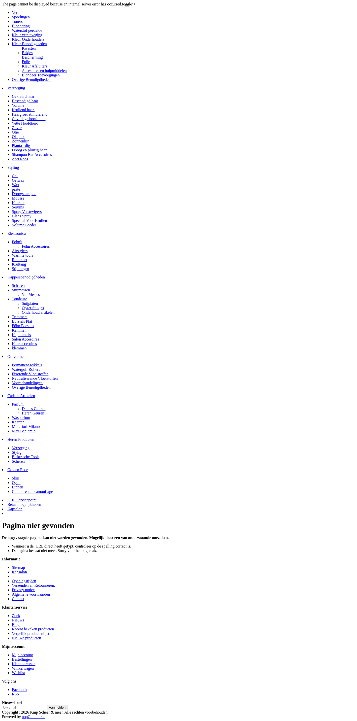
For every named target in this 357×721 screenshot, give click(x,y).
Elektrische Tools (25, 457)
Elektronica (16, 233)
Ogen (16, 483)
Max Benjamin (24, 431)
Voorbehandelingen (27, 383)
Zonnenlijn (20, 141)
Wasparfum (21, 417)
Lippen (17, 487)
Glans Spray (21, 216)
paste (16, 189)
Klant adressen (23, 664)
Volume (18, 105)
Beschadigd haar (25, 101)
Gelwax (18, 180)
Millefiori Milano (26, 426)
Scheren (18, 461)
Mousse (18, 198)
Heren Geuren (33, 413)
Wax (15, 185)
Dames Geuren (34, 409)
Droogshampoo (24, 194)
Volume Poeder (24, 225)
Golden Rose (17, 470)
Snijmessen (21, 290)
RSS (15, 694)
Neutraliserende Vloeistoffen (35, 378)
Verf (15, 12)
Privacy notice (23, 590)
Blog (16, 624)
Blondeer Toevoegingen (41, 75)
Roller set (19, 260)
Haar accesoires (24, 344)
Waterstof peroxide (27, 30)
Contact (18, 599)
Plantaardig (21, 145)
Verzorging (16, 88)
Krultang (19, 264)
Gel (15, 176)
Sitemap (18, 567)
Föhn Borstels (23, 326)
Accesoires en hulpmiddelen (44, 71)
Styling (13, 167)
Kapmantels (21, 335)
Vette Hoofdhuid (25, 123)
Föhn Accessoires (36, 246)
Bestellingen (22, 659)
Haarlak (18, 203)
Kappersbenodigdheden (26, 277)
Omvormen (16, 356)
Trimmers (20, 317)
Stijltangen (20, 269)
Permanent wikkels (27, 365)
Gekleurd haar (23, 96)
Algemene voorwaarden (31, 594)
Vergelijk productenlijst (30, 633)
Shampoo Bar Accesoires (32, 154)
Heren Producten (20, 439)
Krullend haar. (23, 110)
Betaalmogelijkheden (24, 504)
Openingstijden (24, 581)
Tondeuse (19, 299)
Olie (15, 132)
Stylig (16, 452)
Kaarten (18, 422)
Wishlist (18, 673)
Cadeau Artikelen (21, 396)
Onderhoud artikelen (38, 312)
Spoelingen (21, 17)
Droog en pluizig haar (29, 150)
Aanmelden (57, 707)
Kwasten (29, 48)
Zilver (17, 128)
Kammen (19, 330)
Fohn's (17, 242)
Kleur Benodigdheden (29, 44)
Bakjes (27, 53)
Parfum (18, 404)
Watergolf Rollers (26, 369)
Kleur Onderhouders (28, 39)
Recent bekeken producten (33, 629)
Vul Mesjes (31, 294)
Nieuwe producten (26, 638)
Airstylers (20, 251)
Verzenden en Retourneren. (33, 585)
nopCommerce (33, 717)
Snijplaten (30, 303)
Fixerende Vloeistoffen (30, 374)
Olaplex (18, 137)
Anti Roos (20, 159)
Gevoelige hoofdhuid (29, 119)
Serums (18, 207)
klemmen (19, 348)
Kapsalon (14, 509)
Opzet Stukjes (33, 308)
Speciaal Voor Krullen (29, 220)
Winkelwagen (23, 668)
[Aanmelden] (24, 707)
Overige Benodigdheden (31, 79)
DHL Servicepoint (21, 500)
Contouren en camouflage (32, 491)
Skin (15, 478)
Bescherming (32, 57)
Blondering (21, 26)
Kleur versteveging (27, 35)
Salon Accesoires (25, 339)
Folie (26, 62)
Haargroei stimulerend (29, 114)
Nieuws (18, 620)
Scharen (18, 285)
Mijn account (22, 655)
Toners (17, 21)
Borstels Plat (22, 321)
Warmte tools (22, 255)
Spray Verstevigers (27, 211)
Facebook (19, 689)
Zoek (16, 616)
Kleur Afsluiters (34, 66)
